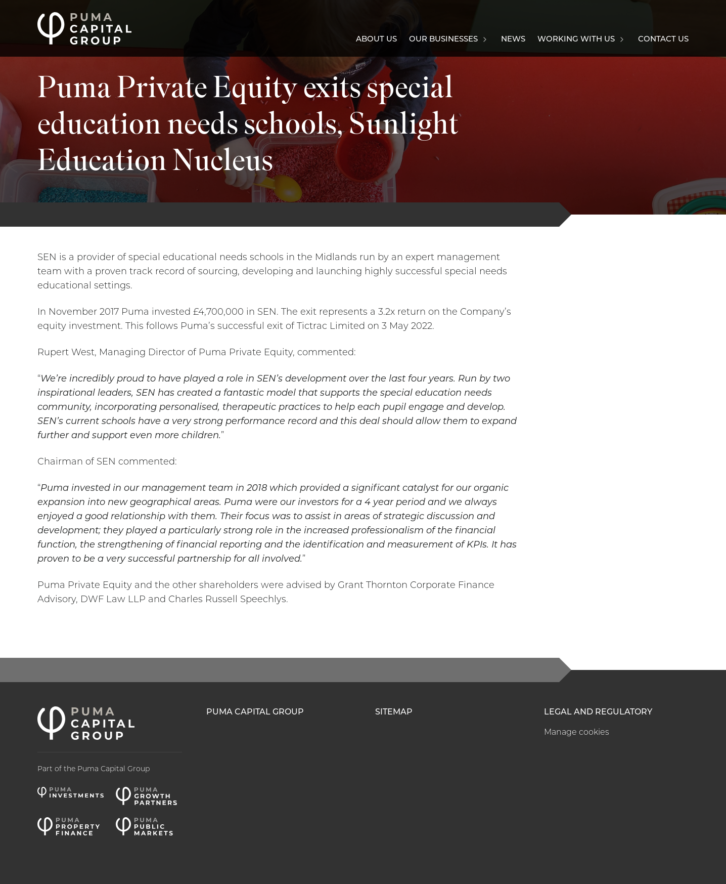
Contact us (663, 40)
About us (376, 40)
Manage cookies (576, 733)
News (513, 40)
